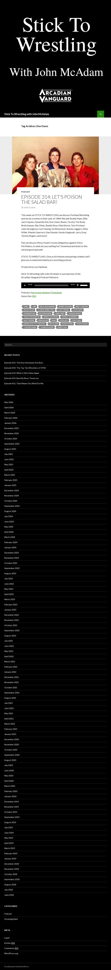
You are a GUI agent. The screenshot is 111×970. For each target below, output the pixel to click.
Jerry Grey (59, 313)
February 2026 (10, 418)
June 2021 (9, 708)
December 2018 (11, 864)
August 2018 (10, 884)
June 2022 (9, 646)
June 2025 (9, 459)
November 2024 (11, 495)
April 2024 (9, 532)
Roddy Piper (67, 324)
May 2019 (8, 838)
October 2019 (10, 812)
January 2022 (10, 672)
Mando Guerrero (69, 317)
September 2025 (12, 444)
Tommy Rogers (47, 327)
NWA (54, 320)
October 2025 (10, 438)
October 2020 (10, 749)
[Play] (25, 285)
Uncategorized (11, 919)
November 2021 (11, 682)
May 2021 (8, 713)
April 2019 (9, 843)
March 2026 (9, 412)
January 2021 (10, 734)
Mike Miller (43, 320)
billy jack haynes (47, 306)
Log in (7, 938)
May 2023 (8, 589)
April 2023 (9, 594)
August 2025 (10, 449)
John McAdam (75, 313)
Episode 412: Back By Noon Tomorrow (21, 378)
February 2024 (10, 542)
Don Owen (78, 310)
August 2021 (10, 698)
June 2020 (9, 770)
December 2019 (11, 801)
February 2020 (10, 791)
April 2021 (9, 718)
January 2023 (10, 609)
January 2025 (10, 485)
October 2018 (10, 874)
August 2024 (10, 511)
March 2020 (9, 786)
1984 (34, 306)
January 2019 (10, 858)
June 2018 (9, 895)
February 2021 (10, 729)
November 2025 (11, 433)
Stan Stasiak (82, 324)
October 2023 (10, 563)
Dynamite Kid (29, 313)
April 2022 (9, 656)
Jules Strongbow (32, 317)
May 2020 (8, 775)
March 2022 (9, 661)
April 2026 (9, 407)
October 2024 (10, 501)
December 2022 (11, 615)
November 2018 (11, 869)
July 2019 (8, 827)
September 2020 (12, 755)
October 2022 (10, 625)
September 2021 (12, 692)
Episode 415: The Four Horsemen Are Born (23, 362)
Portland (76, 320)
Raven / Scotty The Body (34, 324)
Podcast (25, 192)
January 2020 (10, 796)
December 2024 (11, 490)
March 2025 (9, 475)
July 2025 (8, 454)
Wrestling (62, 327)
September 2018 (12, 879)
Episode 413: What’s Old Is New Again (21, 373)
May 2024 (8, 526)
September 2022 (12, 630)
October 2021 (10, 687)
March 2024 (9, 537)
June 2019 (9, 832)
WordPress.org (11, 953)
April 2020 (9, 781)
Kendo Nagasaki (51, 317)
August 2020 (10, 760)
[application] (55, 285)
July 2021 (8, 703)
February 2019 (10, 853)
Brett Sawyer (82, 306)
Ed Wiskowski (45, 313)
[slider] (52, 285)
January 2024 (10, 547)
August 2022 (10, 635)
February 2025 (10, 480)
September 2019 (12, 817)
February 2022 (10, 666)
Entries (9, 943)
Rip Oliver (53, 324)
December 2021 (11, 677)
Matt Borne (29, 320)
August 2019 (10, 822)
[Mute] (77, 285)
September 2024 (12, 506)
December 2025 (11, 428)
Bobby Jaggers (65, 306)
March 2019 (9, 848)
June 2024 (9, 521)
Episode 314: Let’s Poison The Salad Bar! (51, 199)
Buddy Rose (29, 310)
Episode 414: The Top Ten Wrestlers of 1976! (25, 368)
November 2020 (11, 744)
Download (56, 292)
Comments (11, 948)
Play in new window (40, 292)
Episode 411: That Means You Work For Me (23, 383)
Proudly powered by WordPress (16, 966)
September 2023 (12, 568)
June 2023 (9, 584)
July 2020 (8, 765)
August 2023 (10, 573)
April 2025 (9, 469)
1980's (26, 306)
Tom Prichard (30, 327)
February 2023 (10, 604)
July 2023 (8, 578)
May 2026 (8, 402)
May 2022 (8, 651)
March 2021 (9, 724)
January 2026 (10, 423)
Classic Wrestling (46, 310)
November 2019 (11, 807)
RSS (34, 296)
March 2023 (9, 599)
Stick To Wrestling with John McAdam (26, 114)
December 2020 (11, 739)
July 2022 (8, 641)
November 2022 (11, 620)
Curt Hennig (63, 310)
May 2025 (8, 464)
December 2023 (11, 552)
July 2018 (8, 889)
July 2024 (8, 516)
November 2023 (11, 558)
